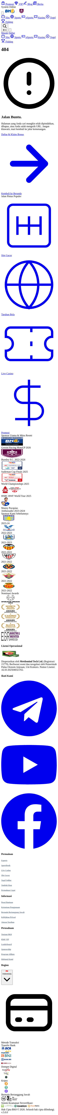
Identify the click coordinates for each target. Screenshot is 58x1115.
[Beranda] (15, 13)
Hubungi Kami (7, 959)
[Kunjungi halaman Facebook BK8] (29, 848)
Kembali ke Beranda (11, 193)
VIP (18, 4)
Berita (38, 4)
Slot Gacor (5, 875)
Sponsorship (6, 949)
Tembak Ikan (6, 885)
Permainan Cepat (8, 890)
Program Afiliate (8, 954)
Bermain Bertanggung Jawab (13, 912)
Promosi (7, 4)
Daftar (12, 33)
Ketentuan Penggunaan (10, 907)
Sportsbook (5, 865)
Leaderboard (6, 944)
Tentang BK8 (6, 934)
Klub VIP (5, 939)
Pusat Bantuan (7, 902)
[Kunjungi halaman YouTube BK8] (29, 791)
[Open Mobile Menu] (2, 13)
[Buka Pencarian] (4, 27)
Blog (28, 4)
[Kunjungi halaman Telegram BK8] (29, 735)
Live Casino (6, 870)
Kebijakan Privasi (8, 917)
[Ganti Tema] (10, 30)
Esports (4, 860)
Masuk (4, 33)
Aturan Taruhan (7, 922)
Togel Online (6, 880)
